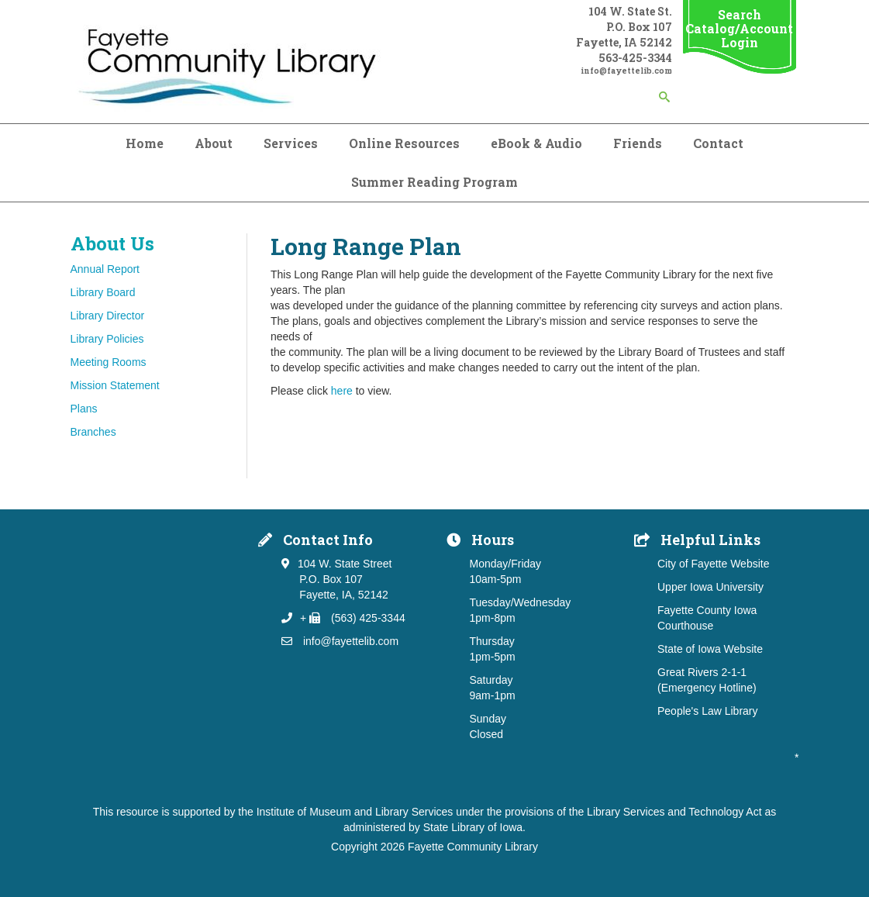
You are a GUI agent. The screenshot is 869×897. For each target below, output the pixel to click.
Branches (93, 432)
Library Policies (107, 339)
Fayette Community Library (473, 846)
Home (145, 143)
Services (291, 143)
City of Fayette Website (713, 563)
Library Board (103, 292)
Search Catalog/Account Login (739, 28)
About (214, 143)
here (342, 391)
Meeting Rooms (109, 362)
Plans (84, 408)
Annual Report (105, 269)
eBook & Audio (536, 143)
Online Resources (404, 143)
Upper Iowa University (710, 587)
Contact (718, 143)
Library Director (108, 315)
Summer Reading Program (434, 182)
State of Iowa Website (710, 649)
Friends (637, 143)
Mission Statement (115, 385)
